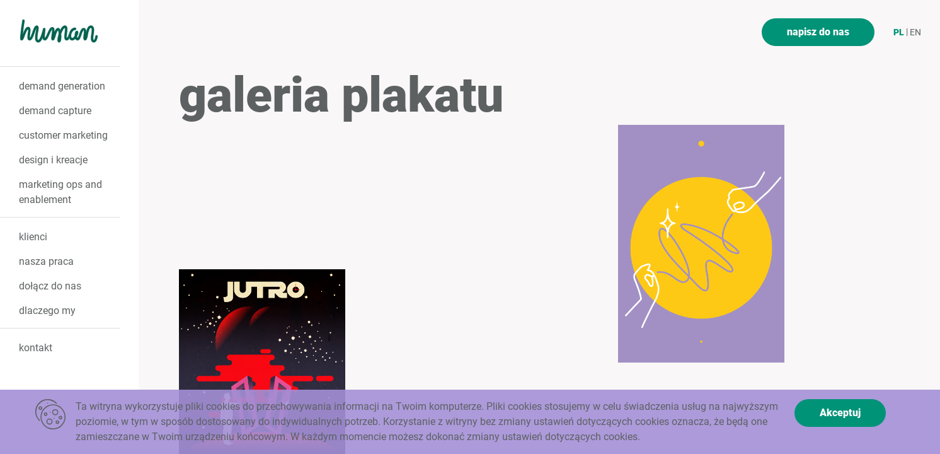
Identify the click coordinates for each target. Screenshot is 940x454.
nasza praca (46, 261)
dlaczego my (47, 311)
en (915, 32)
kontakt (35, 348)
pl (898, 32)
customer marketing (63, 135)
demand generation (62, 86)
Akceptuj (840, 413)
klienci (33, 237)
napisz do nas (818, 32)
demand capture (55, 111)
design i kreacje (53, 160)
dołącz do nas (50, 286)
